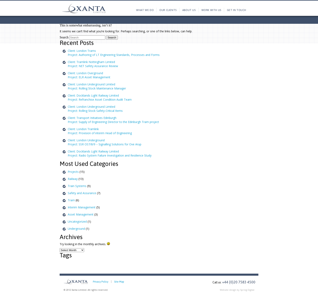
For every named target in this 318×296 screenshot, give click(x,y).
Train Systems (77, 186)
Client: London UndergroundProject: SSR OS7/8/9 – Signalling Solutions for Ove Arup (104, 142)
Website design (228, 289)
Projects (73, 172)
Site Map (119, 281)
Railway (73, 179)
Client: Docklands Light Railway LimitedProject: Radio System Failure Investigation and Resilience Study (109, 153)
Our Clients (168, 10)
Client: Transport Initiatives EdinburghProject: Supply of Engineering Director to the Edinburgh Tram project (113, 120)
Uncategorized (77, 221)
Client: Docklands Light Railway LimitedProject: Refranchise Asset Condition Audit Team (100, 97)
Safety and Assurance (82, 193)
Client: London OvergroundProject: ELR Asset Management (89, 75)
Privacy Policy (100, 281)
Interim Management (82, 207)
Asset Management (80, 214)
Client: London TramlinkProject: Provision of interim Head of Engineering (100, 131)
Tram (71, 200)
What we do (145, 10)
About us (189, 10)
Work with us (211, 10)
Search (64, 37)
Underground (76, 229)
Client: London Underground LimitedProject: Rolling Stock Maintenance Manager (97, 86)
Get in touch (236, 10)
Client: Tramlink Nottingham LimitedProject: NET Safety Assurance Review (93, 64)
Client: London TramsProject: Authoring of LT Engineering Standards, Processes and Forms (114, 53)
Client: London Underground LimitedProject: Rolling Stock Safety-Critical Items (95, 109)
